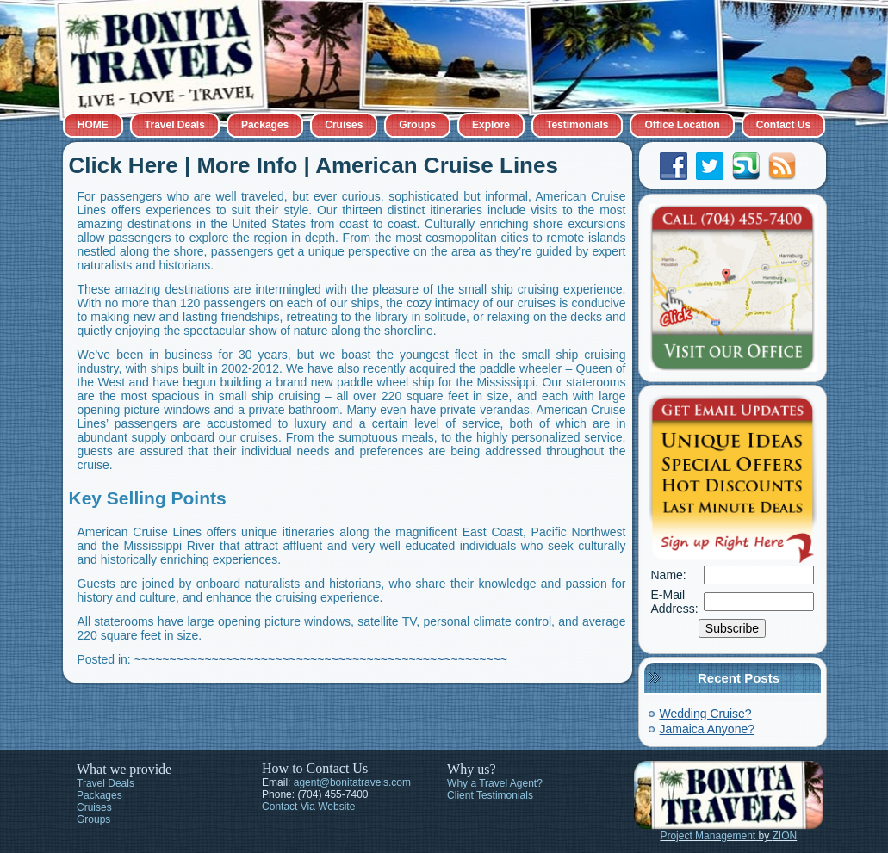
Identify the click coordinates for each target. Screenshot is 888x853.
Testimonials (577, 125)
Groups (417, 125)
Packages (265, 125)
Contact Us (783, 125)
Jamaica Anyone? (707, 729)
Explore (491, 125)
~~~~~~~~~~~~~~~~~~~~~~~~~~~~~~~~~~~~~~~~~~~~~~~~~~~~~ (320, 659)
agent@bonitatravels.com (352, 782)
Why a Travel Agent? (495, 783)
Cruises (344, 125)
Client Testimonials (490, 795)
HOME (93, 125)
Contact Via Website (308, 806)
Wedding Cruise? (706, 713)
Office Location (681, 125)
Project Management (707, 836)
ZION (785, 836)
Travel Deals (175, 125)
